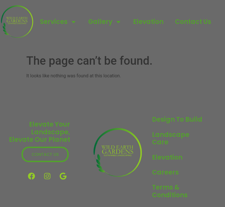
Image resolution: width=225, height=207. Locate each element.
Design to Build (177, 119)
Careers (165, 172)
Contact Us (193, 21)
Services (58, 22)
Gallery (105, 22)
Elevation (148, 21)
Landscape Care (170, 138)
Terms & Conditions (170, 191)
